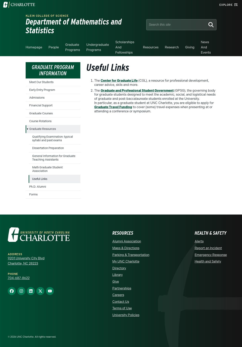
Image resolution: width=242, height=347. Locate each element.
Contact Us (120, 302)
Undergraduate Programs (97, 47)
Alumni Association (126, 241)
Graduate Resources (42, 129)
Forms (33, 194)
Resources (150, 47)
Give (115, 281)
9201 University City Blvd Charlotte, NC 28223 (26, 260)
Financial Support (40, 105)
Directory (119, 268)
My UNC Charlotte (125, 261)
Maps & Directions (125, 248)
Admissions (37, 97)
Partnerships (121, 288)
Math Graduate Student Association (47, 169)
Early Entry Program (42, 90)
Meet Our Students (41, 82)
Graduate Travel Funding (113, 107)
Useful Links (39, 178)
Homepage (34, 47)
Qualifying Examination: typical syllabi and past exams (52, 138)
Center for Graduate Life (119, 80)
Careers (118, 295)
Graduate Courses (41, 113)
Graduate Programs (72, 47)
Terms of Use (122, 308)
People (54, 47)
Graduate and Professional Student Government (137, 90)
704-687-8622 (19, 278)
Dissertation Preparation (48, 148)
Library (117, 275)
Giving (189, 47)
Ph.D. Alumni (37, 186)
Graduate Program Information (53, 70)
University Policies (125, 315)
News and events (206, 47)
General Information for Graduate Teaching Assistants (53, 157)
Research (172, 47)
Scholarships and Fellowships (124, 47)
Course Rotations (40, 121)
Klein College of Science (47, 15)
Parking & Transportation (130, 255)
